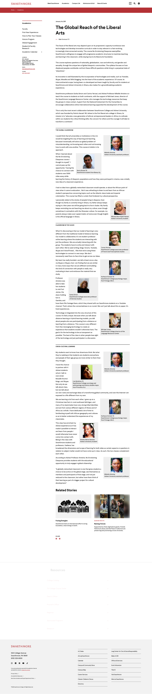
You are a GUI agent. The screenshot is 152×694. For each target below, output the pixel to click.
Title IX (113, 670)
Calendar (80, 660)
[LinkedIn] (19, 663)
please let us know (26, 670)
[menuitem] (53, 4)
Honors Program (28, 39)
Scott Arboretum (116, 665)
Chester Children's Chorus (85, 679)
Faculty (25, 29)
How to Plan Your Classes (31, 36)
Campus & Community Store (86, 665)
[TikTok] (27, 663)
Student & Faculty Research (28, 47)
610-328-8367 (26, 73)
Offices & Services (116, 660)
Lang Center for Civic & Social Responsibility (124, 651)
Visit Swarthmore (116, 674)
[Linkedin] (59, 539)
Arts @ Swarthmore (83, 656)
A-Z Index (81, 651)
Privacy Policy (15, 674)
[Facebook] (56, 539)
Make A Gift (114, 656)
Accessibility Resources (17, 676)
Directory (81, 684)
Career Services (82, 674)
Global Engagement (29, 43)
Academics (26, 23)
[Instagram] (12, 663)
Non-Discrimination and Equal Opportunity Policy (23, 678)
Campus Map (82, 670)
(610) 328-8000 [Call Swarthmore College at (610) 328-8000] (16, 658)
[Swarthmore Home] (21, 646)
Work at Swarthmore (117, 679)
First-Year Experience (30, 32)
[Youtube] (23, 663)
